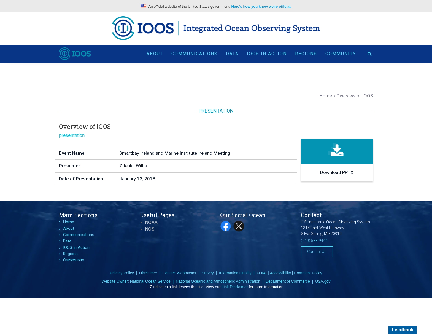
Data (232, 53)
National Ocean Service (150, 281)
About (155, 53)
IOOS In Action (267, 53)
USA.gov (322, 281)
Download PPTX (336, 172)
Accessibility (280, 273)
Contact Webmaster (179, 273)
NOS (149, 229)
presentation (72, 135)
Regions (306, 53)
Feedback (402, 329)
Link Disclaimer (235, 287)
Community (340, 53)
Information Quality (235, 273)
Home (68, 222)
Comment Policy (308, 273)
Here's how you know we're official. (261, 6)
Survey (208, 273)
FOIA (261, 273)
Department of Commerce (288, 281)
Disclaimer (148, 273)
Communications (194, 53)
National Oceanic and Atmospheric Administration (218, 281)
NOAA (151, 222)
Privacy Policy (122, 273)
